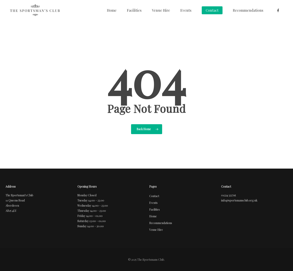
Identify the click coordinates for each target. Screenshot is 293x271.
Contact (212, 10)
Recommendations (248, 10)
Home (112, 10)
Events (185, 10)
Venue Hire (161, 10)
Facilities (134, 10)
